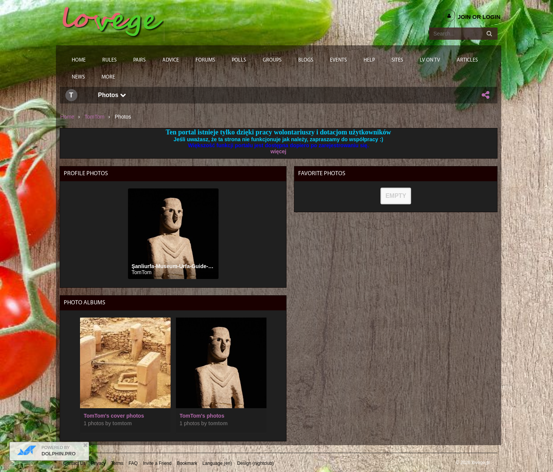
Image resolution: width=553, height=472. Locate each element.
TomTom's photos (202, 416)
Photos (112, 95)
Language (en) (217, 463)
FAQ (133, 463)
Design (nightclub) (255, 463)
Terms (117, 463)
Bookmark (187, 463)
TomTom (95, 117)
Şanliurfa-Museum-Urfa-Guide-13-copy (180, 266)
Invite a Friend (157, 463)
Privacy (98, 463)
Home (67, 117)
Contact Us (74, 463)
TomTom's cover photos (114, 416)
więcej (278, 151)
